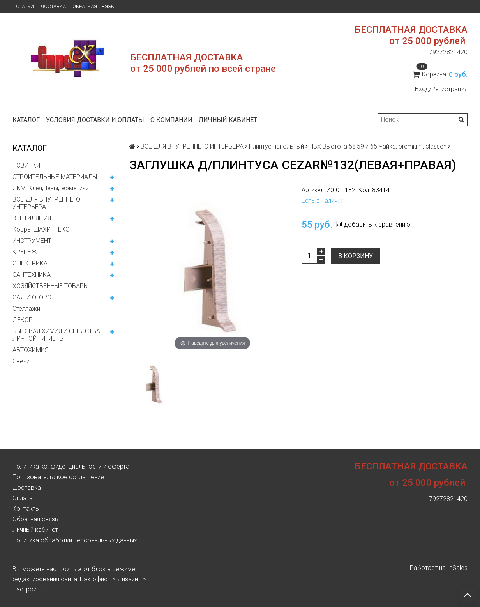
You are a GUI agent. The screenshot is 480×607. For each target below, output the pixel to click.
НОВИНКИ (26, 165)
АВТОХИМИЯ (30, 350)
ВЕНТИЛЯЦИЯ (31, 218)
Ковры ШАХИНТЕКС (40, 229)
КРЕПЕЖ (24, 252)
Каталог (26, 120)
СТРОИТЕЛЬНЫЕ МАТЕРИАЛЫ (54, 177)
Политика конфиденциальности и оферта (70, 466)
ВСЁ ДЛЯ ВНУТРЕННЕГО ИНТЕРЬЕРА (46, 203)
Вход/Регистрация (441, 89)
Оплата (22, 498)
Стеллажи (26, 308)
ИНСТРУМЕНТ (31, 240)
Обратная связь (93, 6)
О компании (171, 120)
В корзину (355, 256)
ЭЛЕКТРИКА (30, 263)
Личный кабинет (228, 120)
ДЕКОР (22, 320)
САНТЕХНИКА (31, 274)
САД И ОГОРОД (34, 297)
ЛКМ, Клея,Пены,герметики (50, 188)
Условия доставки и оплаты (95, 120)
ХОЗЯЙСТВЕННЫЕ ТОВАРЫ (50, 286)
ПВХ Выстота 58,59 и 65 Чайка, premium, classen (377, 146)
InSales (457, 568)
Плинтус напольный (276, 146)
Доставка (53, 6)
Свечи (21, 361)
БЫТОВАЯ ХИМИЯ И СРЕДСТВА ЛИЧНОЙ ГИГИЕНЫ (56, 334)
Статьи (25, 6)
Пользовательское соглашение (58, 477)
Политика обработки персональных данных (74, 540)
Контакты (26, 508)
